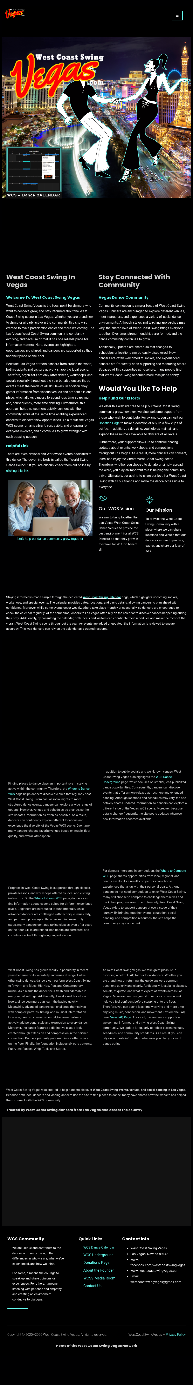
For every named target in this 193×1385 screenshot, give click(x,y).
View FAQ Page (120, 1043)
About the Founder (98, 1299)
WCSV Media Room (99, 1307)
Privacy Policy (176, 1363)
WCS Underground (98, 1284)
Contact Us (92, 1314)
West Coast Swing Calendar (102, 616)
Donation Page (109, 433)
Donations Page (96, 1291)
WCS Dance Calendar (98, 1276)
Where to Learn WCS (48, 924)
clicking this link (17, 480)
